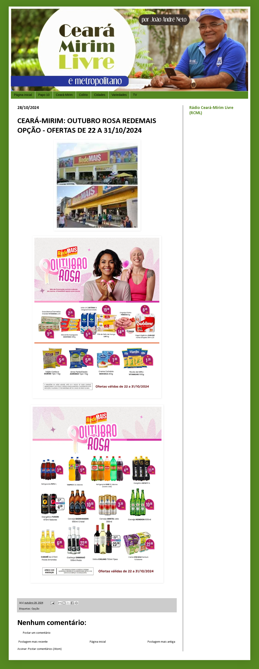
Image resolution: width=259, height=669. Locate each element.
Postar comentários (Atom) (45, 649)
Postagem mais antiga (161, 642)
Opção (35, 609)
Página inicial (23, 95)
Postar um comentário (36, 633)
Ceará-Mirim (64, 95)
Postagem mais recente (33, 642)
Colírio (83, 95)
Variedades (119, 95)
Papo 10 (44, 95)
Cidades (99, 95)
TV (135, 95)
